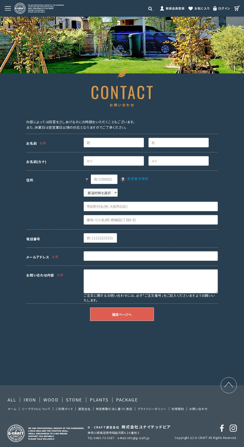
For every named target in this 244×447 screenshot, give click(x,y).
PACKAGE (127, 399)
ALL (12, 399)
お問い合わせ (198, 409)
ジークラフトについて (36, 409)
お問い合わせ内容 (40, 275)
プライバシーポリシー (152, 409)
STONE (74, 399)
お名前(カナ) (36, 161)
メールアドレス (37, 257)
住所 (29, 180)
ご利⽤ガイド (64, 409)
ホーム (12, 409)
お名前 (31, 143)
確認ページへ (122, 314)
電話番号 (33, 238)
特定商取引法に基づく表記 (114, 409)
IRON (30, 399)
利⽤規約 (178, 409)
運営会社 (84, 409)
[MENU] (8, 8)
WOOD (51, 399)
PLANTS (99, 399)
